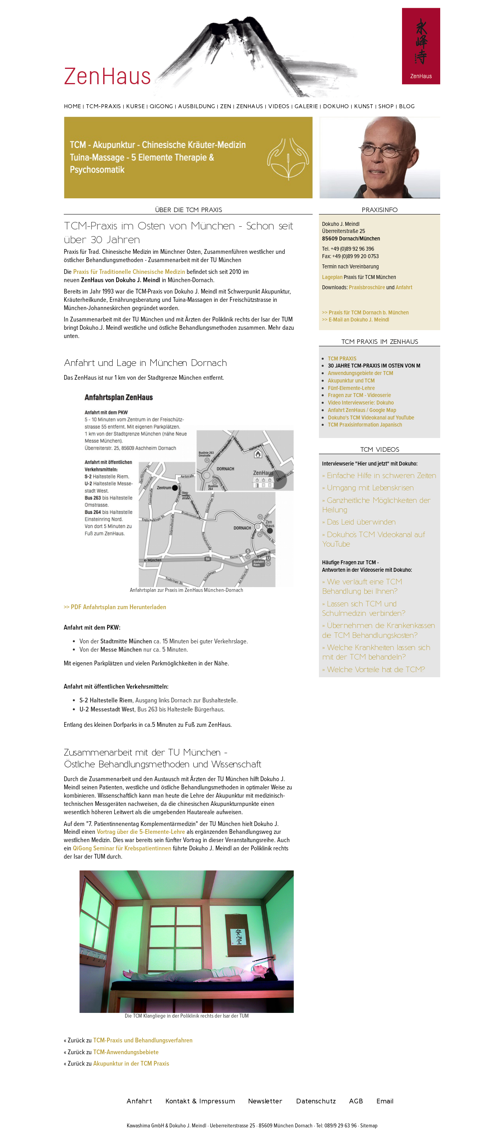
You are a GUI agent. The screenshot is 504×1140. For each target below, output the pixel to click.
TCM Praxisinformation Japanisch (365, 425)
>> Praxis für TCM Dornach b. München (365, 313)
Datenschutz (316, 1101)
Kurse (135, 106)
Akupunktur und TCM (351, 381)
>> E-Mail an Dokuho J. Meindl (355, 320)
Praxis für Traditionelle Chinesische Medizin (129, 272)
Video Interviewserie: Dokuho (361, 403)
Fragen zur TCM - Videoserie (359, 395)
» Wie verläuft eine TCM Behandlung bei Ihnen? (362, 586)
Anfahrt (404, 288)
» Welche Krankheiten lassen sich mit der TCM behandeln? (376, 652)
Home (72, 106)
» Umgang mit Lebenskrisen (368, 487)
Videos (278, 106)
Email (384, 1101)
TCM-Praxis (103, 106)
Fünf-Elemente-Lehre (351, 388)
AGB (356, 1101)
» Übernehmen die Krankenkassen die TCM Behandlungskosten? (378, 630)
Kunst (363, 106)
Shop (386, 106)
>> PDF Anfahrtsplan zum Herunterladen (115, 607)
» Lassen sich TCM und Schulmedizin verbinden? (363, 608)
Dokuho (336, 106)
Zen (225, 106)
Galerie (306, 106)
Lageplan (332, 277)
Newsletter (265, 1101)
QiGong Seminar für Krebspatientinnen (122, 848)
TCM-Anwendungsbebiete (126, 1052)
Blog (407, 106)
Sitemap (369, 1125)
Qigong (161, 106)
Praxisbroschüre (367, 288)
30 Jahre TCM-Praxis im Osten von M (374, 366)
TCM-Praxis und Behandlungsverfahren (143, 1041)
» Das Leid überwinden (359, 522)
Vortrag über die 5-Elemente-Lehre (141, 832)
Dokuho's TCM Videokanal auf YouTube (371, 418)
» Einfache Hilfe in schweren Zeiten (379, 475)
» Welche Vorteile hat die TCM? (373, 669)
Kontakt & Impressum (200, 1101)
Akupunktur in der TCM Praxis (131, 1064)
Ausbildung (196, 106)
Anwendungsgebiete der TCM (360, 373)
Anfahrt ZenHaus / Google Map (362, 410)
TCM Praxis (342, 359)
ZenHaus (249, 106)
